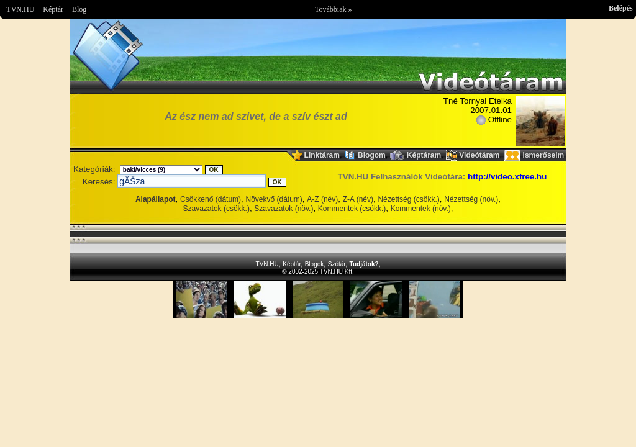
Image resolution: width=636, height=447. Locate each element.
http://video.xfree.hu (507, 176)
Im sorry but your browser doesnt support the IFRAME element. (318, 299)
